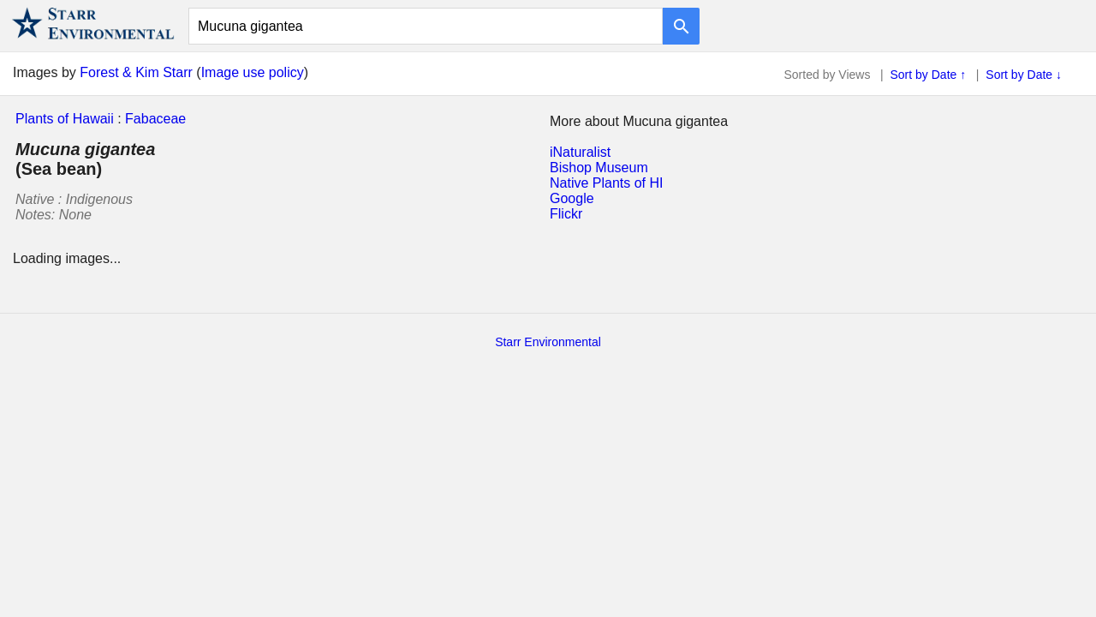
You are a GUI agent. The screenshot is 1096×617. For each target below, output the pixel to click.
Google (572, 198)
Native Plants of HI (607, 183)
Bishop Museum (599, 167)
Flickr (566, 214)
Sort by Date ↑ (928, 74)
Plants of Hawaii (64, 118)
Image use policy (252, 72)
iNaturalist (580, 152)
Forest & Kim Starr (136, 72)
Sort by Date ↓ (1024, 74)
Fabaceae (155, 118)
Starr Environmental (548, 342)
